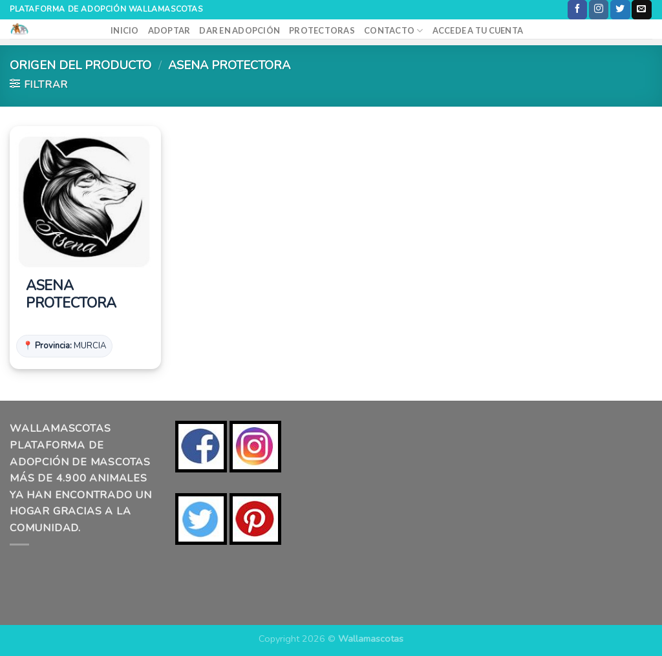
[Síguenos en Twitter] (620, 9)
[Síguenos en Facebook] (577, 9)
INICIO (125, 30)
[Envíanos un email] (641, 9)
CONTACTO (393, 31)
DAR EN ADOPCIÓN (239, 30)
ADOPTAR (169, 30)
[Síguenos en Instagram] (598, 9)
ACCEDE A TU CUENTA (478, 30)
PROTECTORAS (322, 30)
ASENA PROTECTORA (71, 295)
